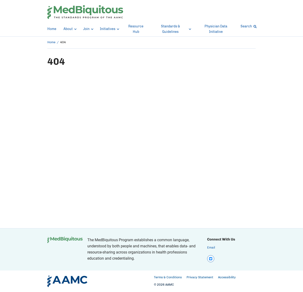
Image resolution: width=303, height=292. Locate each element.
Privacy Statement (200, 277)
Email (211, 247)
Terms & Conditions (168, 277)
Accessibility (227, 277)
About (69, 29)
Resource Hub (135, 29)
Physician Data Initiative (216, 29)
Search (248, 26)
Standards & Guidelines (176, 29)
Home (51, 29)
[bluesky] (210, 258)
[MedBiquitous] (85, 12)
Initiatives (109, 29)
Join (88, 29)
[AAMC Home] (67, 281)
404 (63, 42)
